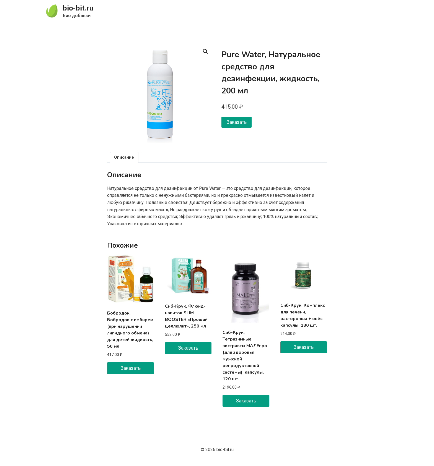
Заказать (236, 122)
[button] (205, 51)
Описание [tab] (124, 157)
